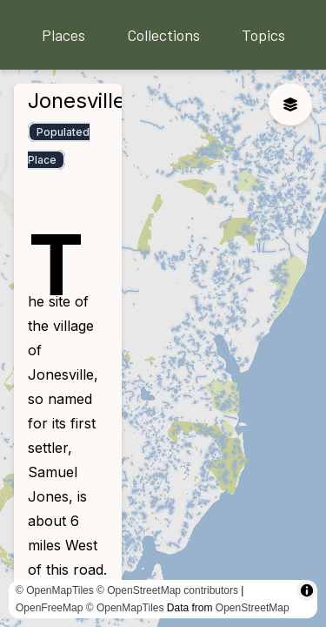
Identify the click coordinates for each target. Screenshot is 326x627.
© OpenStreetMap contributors (167, 590)
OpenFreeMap (49, 608)
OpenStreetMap (252, 608)
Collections (163, 34)
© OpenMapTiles (55, 590)
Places (63, 34)
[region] (163, 348)
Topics (263, 34)
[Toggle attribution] (306, 590)
